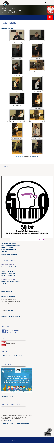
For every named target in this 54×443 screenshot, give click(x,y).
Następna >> (35, 156)
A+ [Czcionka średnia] (37, 3)
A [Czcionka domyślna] (34, 3)
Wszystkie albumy (6, 27)
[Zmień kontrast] (44, 3)
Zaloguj (49, 3)
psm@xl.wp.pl (8, 420)
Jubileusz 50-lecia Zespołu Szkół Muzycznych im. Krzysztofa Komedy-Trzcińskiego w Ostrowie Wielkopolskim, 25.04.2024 (10, 247)
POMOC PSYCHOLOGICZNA (11, 355)
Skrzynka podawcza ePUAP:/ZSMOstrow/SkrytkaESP (15, 423)
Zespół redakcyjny (6, 291)
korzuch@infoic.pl (9, 310)
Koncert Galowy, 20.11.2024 (9, 254)
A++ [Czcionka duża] (41, 3)
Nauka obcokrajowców (7, 396)
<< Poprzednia (19, 156)
